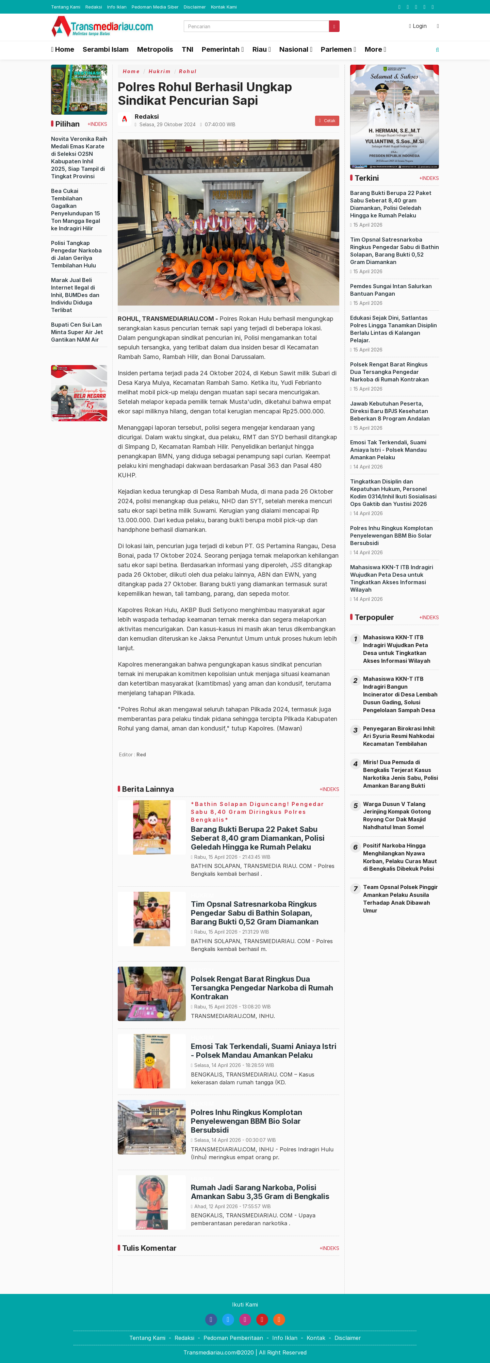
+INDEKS (97, 124)
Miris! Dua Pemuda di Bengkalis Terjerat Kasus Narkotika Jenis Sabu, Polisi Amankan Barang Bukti (400, 774)
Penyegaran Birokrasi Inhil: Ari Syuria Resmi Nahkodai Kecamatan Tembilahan (399, 736)
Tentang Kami (65, 7)
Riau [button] (259, 49)
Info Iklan (117, 7)
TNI (187, 49)
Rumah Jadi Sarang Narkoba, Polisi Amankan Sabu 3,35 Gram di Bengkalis (260, 1192)
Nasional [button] (293, 49)
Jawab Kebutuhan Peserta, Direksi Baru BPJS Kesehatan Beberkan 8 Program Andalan (390, 411)
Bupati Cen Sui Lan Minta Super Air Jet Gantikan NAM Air (77, 332)
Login (418, 25)
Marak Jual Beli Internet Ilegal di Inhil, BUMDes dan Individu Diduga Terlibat (75, 295)
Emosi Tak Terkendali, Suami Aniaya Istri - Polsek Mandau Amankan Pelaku (264, 1051)
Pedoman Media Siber (155, 7)
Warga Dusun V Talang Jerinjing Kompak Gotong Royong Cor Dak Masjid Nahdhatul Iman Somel (397, 816)
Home (62, 49)
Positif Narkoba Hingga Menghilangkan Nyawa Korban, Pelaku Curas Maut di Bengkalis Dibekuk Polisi (400, 857)
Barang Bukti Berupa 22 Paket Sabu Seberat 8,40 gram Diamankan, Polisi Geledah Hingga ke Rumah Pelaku (258, 838)
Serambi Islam (106, 49)
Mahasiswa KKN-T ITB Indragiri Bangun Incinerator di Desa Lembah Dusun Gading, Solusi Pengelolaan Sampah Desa (400, 694)
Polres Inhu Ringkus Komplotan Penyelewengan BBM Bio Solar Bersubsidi (246, 1121)
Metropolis (155, 49)
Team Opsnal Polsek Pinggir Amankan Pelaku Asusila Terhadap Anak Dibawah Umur (400, 899)
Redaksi (93, 7)
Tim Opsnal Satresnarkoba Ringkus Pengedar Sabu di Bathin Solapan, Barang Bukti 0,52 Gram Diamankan (254, 913)
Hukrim (160, 71)
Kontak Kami (224, 7)
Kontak (316, 1337)
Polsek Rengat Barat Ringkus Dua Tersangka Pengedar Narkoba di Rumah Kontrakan (262, 987)
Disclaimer (195, 7)
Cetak (327, 120)
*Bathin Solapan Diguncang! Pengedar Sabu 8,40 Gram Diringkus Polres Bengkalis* (258, 812)
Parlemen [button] (336, 49)
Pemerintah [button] (221, 49)
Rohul (188, 71)
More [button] (373, 49)
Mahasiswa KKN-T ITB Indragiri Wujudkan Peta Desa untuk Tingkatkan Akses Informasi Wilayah (396, 649)
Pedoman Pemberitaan (233, 1337)
